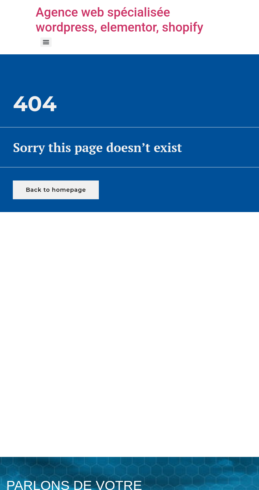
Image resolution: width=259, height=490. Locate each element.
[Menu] (46, 42)
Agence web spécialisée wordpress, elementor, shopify (119, 20)
